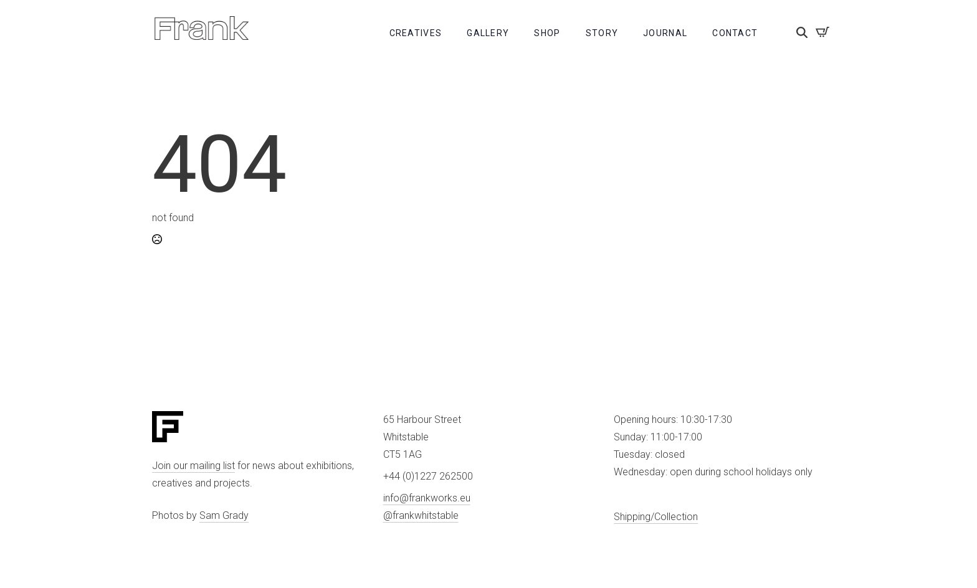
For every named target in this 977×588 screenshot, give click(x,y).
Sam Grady (224, 515)
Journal (665, 33)
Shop (547, 33)
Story (602, 33)
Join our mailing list (193, 466)
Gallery (488, 33)
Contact (735, 33)
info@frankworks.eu (426, 498)
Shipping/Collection (656, 517)
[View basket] (822, 32)
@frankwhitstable (421, 515)
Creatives (415, 33)
